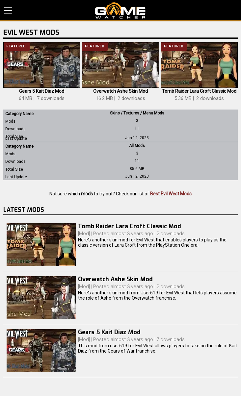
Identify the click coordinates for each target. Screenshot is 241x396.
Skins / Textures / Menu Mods (137, 113)
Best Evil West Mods (171, 193)
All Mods (137, 145)
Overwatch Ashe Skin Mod (120, 91)
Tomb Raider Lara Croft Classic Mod (199, 91)
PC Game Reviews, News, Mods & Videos (120, 10)
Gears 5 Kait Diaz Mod (41, 91)
